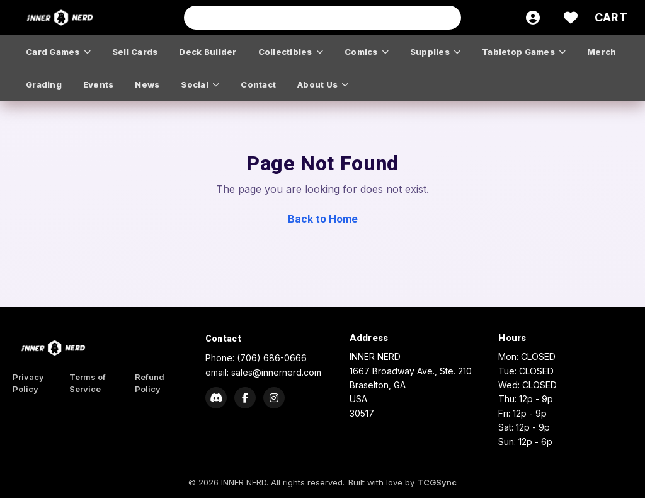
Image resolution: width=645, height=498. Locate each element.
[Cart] (611, 18)
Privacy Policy (28, 383)
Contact (223, 338)
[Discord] (216, 397)
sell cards (135, 52)
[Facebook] (245, 397)
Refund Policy (149, 383)
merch (601, 52)
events (98, 84)
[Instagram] (274, 397)
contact (258, 84)
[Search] (448, 18)
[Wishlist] (571, 18)
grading (44, 84)
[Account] (533, 18)
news (147, 84)
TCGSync (437, 482)
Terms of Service (87, 383)
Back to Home (323, 218)
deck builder (207, 52)
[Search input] (322, 18)
